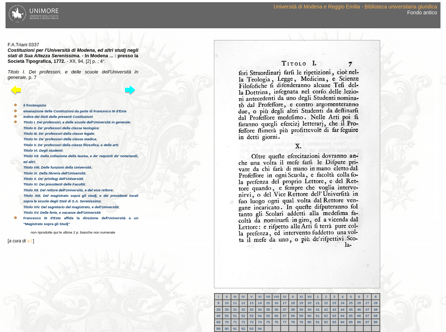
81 (318, 322)
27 (367, 303)
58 (293, 316)
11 (235, 303)
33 (252, 309)
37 (285, 309)
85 (351, 322)
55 (268, 316)
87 (367, 322)
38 (293, 309)
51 (235, 316)
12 (243, 303)
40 (309, 309)
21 (318, 303)
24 (342, 303)
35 (268, 309)
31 (235, 309)
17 (285, 303)
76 (276, 322)
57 (285, 316)
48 (376, 309)
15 (268, 303)
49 (219, 316)
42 (326, 309)
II (227, 297)
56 (276, 316)
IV (243, 297)
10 (227, 303)
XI (301, 297)
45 (351, 309)
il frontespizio (34, 105)
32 (243, 309)
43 (334, 309)
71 (235, 322)
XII (309, 297)
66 (359, 316)
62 (326, 316)
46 (359, 309)
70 (227, 322)
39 (301, 309)
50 (227, 316)
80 (309, 322)
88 (376, 322)
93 (252, 328)
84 (342, 322)
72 (243, 322)
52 (243, 316)
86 (359, 322)
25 (351, 303)
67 (367, 316)
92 (243, 328)
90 (227, 328)
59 (301, 316)
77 (285, 322)
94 (260, 328)
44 (342, 309)
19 (301, 303)
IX (284, 297)
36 (276, 309)
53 (252, 316)
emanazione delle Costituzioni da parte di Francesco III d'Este (74, 111)
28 (376, 303)
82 (326, 322)
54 (260, 316)
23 (334, 303)
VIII (276, 297)
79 (301, 322)
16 (276, 303)
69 (219, 322)
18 (293, 303)
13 (252, 303)
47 (367, 309)
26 (359, 303)
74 (260, 322)
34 (260, 309)
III (234, 297)
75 (268, 322)
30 (227, 309)
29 (219, 309)
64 (342, 316)
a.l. (30, 240)
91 (235, 328)
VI (259, 297)
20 (309, 303)
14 (260, 303)
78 (293, 322)
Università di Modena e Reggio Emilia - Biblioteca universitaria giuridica (355, 7)
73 (252, 322)
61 (318, 316)
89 (219, 328)
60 (309, 316)
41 (318, 309)
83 (334, 322)
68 (376, 316)
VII (268, 297)
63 (334, 316)
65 (351, 316)
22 (326, 303)
